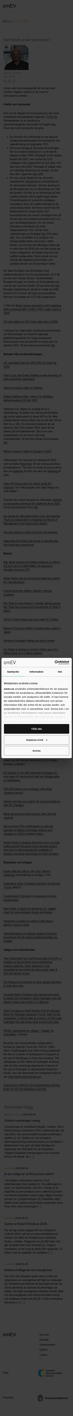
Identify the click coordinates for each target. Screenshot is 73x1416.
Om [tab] (60, 671)
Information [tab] (37, 671)
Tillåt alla (36, 728)
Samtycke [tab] (13, 671)
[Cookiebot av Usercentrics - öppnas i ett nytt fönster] (54, 662)
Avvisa (37, 750)
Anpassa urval (36, 739)
